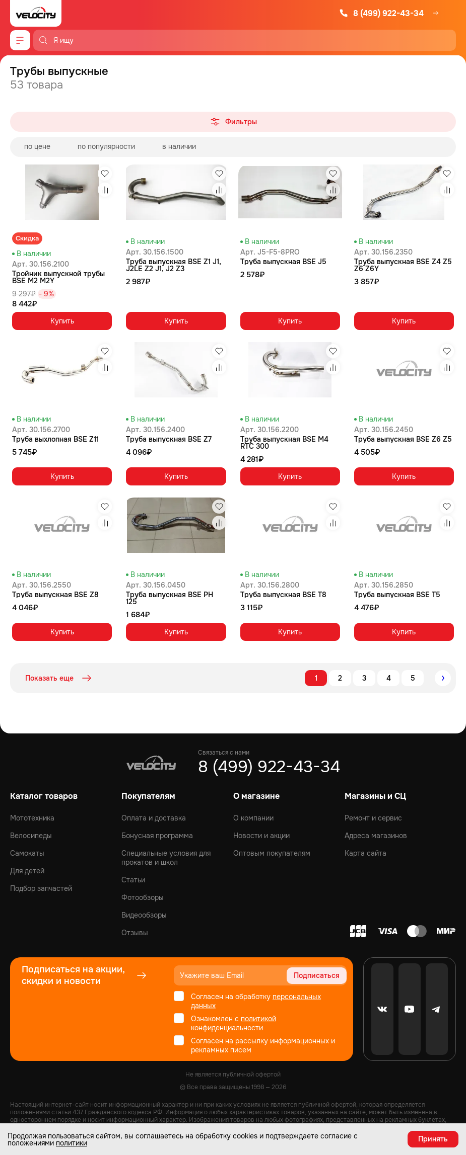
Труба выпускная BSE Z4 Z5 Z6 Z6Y (403, 265)
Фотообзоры (142, 897)
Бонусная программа (157, 835)
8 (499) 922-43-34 (381, 13)
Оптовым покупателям (271, 853)
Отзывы (134, 932)
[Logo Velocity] (35, 13)
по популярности (106, 146)
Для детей (27, 870)
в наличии (179, 146)
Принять (433, 1138)
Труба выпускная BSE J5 (283, 261)
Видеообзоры (144, 915)
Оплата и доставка (153, 817)
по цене (37, 146)
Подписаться (317, 975)
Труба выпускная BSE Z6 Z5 (403, 439)
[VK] (382, 1009)
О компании (253, 817)
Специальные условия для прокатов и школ (166, 858)
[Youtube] (409, 1009)
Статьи (133, 879)
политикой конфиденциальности (233, 1023)
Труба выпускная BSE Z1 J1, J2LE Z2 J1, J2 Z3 (173, 265)
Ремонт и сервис (373, 817)
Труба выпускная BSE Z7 (169, 439)
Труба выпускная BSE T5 (397, 594)
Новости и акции (261, 835)
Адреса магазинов (376, 835)
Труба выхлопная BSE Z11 (55, 439)
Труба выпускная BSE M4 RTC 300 (284, 443)
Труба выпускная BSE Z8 (55, 594)
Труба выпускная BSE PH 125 (169, 598)
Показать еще (59, 678)
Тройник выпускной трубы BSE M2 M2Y (58, 277)
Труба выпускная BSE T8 (283, 594)
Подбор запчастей (41, 888)
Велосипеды (31, 835)
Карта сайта (365, 853)
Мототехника (32, 817)
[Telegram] (437, 1009)
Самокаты (27, 853)
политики (71, 1142)
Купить (62, 320)
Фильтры (233, 122)
